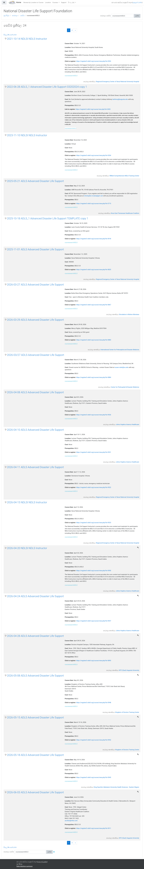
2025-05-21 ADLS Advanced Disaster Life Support (35, 181)
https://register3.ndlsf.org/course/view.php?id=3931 (93, 452)
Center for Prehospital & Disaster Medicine (125, 387)
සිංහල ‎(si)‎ (71, 2)
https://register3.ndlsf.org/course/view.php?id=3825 (93, 269)
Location (48, 2)
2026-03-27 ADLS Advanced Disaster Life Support (35, 284)
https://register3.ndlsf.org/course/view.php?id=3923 (93, 522)
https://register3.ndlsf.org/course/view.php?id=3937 (93, 621)
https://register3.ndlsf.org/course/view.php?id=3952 (93, 740)
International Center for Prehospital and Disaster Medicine (119, 350)
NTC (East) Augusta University (129, 670)
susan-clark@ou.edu (121, 367)
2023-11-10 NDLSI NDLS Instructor (27, 135)
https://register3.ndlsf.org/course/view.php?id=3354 (93, 155)
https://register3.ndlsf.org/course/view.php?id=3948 (93, 702)
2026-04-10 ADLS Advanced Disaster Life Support (35, 429)
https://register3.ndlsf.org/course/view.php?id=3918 (93, 239)
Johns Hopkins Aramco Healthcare (127, 424)
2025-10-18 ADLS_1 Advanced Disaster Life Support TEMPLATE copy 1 (47, 218)
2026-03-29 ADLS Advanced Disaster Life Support (35, 319)
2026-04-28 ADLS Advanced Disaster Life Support (35, 635)
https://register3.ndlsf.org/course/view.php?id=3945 (93, 777)
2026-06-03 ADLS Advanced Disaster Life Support (35, 792)
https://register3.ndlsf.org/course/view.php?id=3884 (93, 377)
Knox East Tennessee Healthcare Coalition (125, 213)
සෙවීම (22, 15)
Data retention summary (24, 866)
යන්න (137, 16)
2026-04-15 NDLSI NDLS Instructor (27, 502)
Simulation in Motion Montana (129, 314)
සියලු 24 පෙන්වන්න (10, 35)
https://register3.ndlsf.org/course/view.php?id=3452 (93, 109)
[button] (54, 852)
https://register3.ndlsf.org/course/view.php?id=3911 (93, 828)
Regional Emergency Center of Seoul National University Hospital (117, 81)
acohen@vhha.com (71, 821)
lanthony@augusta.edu (120, 99)
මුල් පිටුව (6, 15)
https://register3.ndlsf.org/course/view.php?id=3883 (93, 340)
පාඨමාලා (15, 15)
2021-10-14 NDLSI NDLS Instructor (27, 38)
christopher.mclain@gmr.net (93, 196)
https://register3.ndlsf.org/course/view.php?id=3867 (93, 305)
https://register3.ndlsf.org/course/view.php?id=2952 (93, 61)
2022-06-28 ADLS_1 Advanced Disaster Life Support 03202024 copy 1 (47, 86)
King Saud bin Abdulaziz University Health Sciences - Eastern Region (116, 787)
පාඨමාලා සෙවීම (105, 16)
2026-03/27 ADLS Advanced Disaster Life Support (35, 354)
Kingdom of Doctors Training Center (127, 712)
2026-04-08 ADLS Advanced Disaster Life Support (35, 392)
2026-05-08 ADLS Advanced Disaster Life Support (35, 675)
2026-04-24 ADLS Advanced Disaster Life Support (35, 596)
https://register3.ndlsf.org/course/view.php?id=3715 (93, 203)
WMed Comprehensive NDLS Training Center (124, 176)
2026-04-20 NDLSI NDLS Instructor (27, 548)
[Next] (75, 30)
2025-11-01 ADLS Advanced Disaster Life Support (35, 249)
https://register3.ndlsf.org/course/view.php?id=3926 (93, 415)
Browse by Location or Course (33, 2)
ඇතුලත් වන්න (137, 2)
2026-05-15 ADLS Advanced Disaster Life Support (35, 717)
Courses (55, 2)
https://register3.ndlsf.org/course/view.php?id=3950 (93, 570)
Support (63, 2)
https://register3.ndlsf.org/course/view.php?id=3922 (93, 487)
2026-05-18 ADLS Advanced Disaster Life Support (35, 754)
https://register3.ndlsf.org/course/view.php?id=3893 (93, 660)
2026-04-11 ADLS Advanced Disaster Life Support (35, 467)
